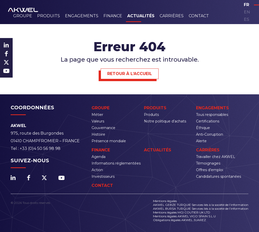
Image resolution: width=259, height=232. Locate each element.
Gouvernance (103, 128)
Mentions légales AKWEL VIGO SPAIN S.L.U (184, 216)
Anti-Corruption (209, 134)
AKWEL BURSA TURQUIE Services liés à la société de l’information (200, 208)
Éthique (203, 128)
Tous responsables (212, 114)
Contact (199, 15)
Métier (97, 114)
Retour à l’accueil (129, 73)
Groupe (22, 15)
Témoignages (208, 163)
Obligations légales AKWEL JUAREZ (179, 220)
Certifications (207, 121)
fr (246, 4)
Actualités (141, 15)
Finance (112, 15)
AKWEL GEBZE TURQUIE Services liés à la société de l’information (200, 205)
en (247, 12)
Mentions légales (165, 201)
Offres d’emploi (209, 170)
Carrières (172, 15)
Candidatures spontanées (218, 176)
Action (97, 170)
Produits (48, 15)
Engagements (81, 15)
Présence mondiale (109, 141)
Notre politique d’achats (165, 121)
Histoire (98, 134)
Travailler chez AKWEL (215, 156)
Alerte (201, 141)
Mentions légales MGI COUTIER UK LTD (181, 212)
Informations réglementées (116, 163)
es (246, 19)
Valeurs (98, 121)
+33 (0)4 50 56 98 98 (40, 148)
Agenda (98, 156)
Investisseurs (103, 176)
